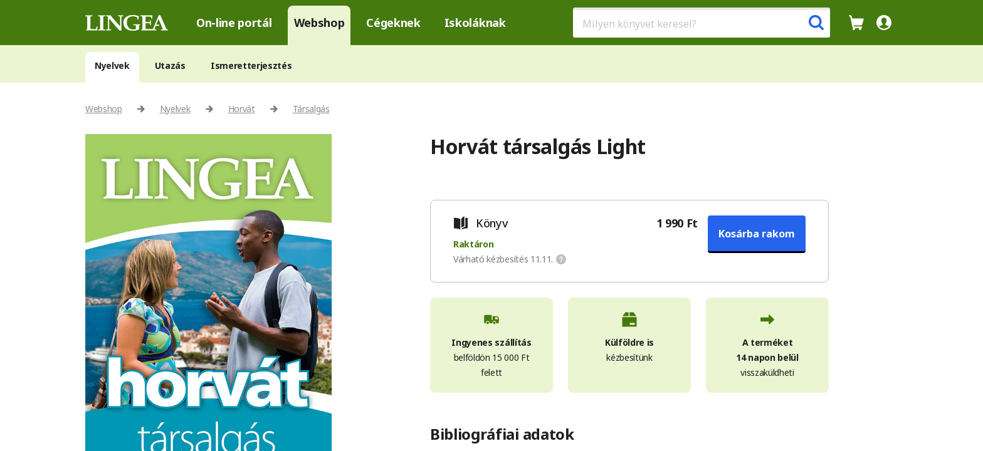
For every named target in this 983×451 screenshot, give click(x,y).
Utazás (170, 65)
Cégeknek (393, 22)
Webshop (319, 22)
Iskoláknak (475, 22)
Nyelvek (112, 65)
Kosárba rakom (756, 234)
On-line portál (234, 22)
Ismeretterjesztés (251, 65)
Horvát (241, 109)
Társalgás (311, 109)
